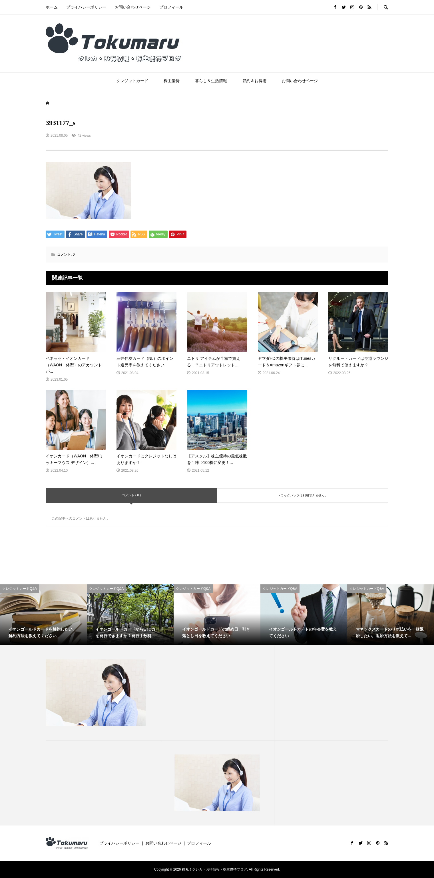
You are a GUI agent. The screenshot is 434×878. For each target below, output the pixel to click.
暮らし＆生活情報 (211, 80)
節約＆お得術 (254, 80)
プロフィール (171, 7)
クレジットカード (132, 80)
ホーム (52, 7)
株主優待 (172, 80)
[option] (43, 614)
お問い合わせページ (133, 7)
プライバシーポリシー (86, 7)
